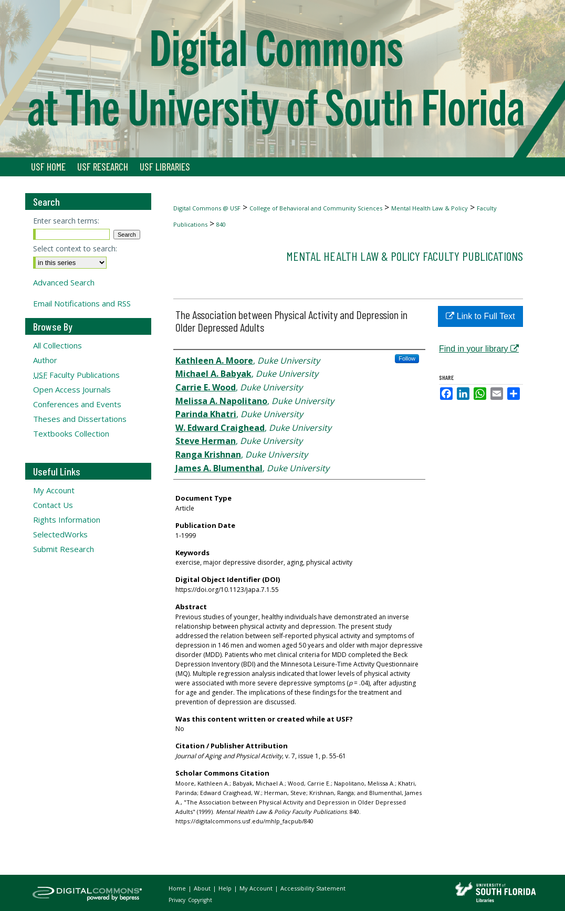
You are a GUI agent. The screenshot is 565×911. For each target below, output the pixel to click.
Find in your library (479, 348)
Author (45, 360)
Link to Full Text (480, 316)
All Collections (57, 345)
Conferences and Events (77, 404)
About (203, 888)
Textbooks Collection (71, 433)
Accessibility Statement (313, 888)
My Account (54, 490)
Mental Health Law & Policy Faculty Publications (404, 255)
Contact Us (53, 505)
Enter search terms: (66, 221)
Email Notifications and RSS (82, 303)
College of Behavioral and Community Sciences (315, 208)
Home (178, 888)
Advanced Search (64, 282)
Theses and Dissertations (80, 419)
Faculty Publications (76, 374)
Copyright (200, 900)
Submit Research (63, 549)
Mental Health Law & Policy (429, 208)
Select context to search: (75, 248)
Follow (407, 358)
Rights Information (66, 519)
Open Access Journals (72, 389)
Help (225, 888)
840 (221, 224)
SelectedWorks (60, 534)
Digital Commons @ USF (206, 208)
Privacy (178, 900)
